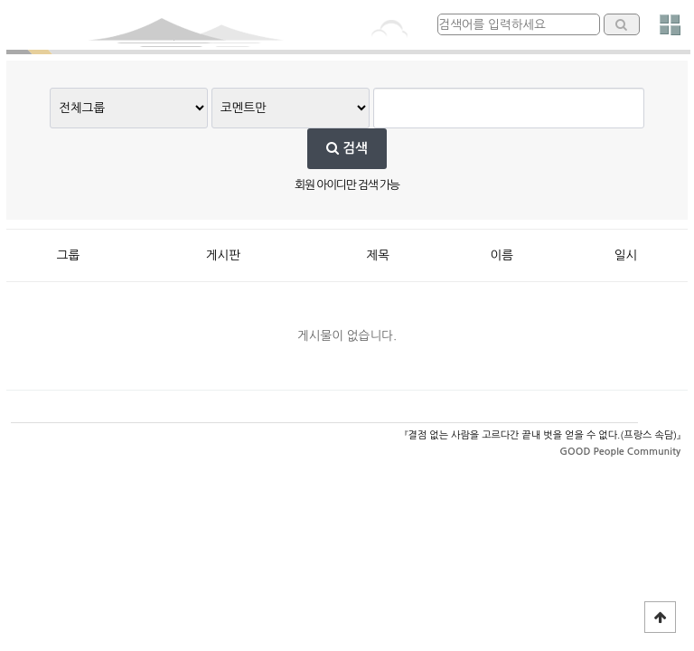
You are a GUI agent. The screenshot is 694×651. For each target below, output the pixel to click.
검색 (347, 149)
